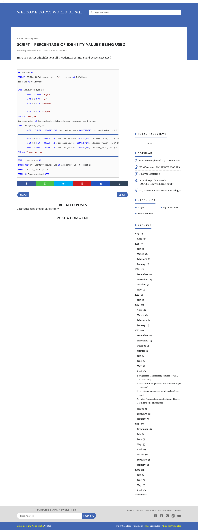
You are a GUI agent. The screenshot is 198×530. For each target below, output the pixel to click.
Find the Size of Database (151, 403)
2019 (139, 233)
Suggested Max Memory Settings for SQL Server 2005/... (158, 378)
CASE (20, 90)
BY (26, 174)
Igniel (146, 526)
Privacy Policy (164, 510)
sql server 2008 (170, 207)
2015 (139, 243)
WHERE (21, 170)
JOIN (27, 165)
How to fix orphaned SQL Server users (159, 160)
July (140, 249)
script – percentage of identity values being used (160, 393)
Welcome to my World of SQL (49, 12)
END (19, 117)
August (142, 350)
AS (74, 77)
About (129, 510)
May (141, 366)
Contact (138, 510)
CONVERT (48, 130)
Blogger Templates (172, 526)
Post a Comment (59, 50)
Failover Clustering (149, 173)
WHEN (29, 95)
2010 (139, 424)
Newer (23, 195)
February (143, 259)
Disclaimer (149, 510)
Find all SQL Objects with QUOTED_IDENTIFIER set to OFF (157, 182)
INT (55, 130)
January (143, 264)
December (144, 274)
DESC (47, 174)
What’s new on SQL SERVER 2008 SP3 (160, 167)
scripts (140, 207)
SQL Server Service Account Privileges (160, 190)
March (142, 254)
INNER (21, 165)
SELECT (21, 77)
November (144, 279)
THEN (39, 95)
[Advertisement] (73, 35)
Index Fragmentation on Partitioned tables (160, 399)
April (141, 238)
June (141, 361)
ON (32, 73)
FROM (20, 160)
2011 (139, 330)
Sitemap (177, 510)
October (143, 284)
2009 (139, 470)
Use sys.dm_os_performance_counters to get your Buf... (160, 385)
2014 (139, 269)
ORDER (21, 174)
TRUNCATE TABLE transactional (146, 213)
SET (19, 73)
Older (121, 195)
